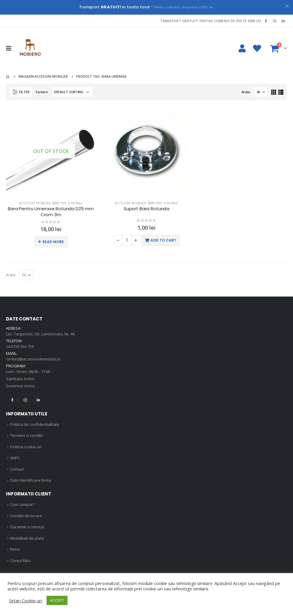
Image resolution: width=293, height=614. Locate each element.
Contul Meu (20, 560)
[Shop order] (72, 92)
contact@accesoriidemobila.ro (33, 359)
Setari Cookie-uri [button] (25, 600)
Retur (15, 549)
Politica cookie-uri (26, 446)
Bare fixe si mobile (67, 203)
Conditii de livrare (26, 515)
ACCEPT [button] (57, 600)
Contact (17, 469)
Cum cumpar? (22, 504)
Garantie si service (27, 526)
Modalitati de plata (27, 538)
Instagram (25, 400)
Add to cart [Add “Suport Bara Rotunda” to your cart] (163, 240)
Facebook (12, 400)
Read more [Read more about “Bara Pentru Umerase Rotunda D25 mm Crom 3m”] (53, 241)
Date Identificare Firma (30, 480)
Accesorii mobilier (34, 203)
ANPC (15, 457)
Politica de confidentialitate (34, 424)
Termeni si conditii (26, 435)
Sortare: (42, 92)
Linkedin (38, 400)
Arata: (246, 92)
